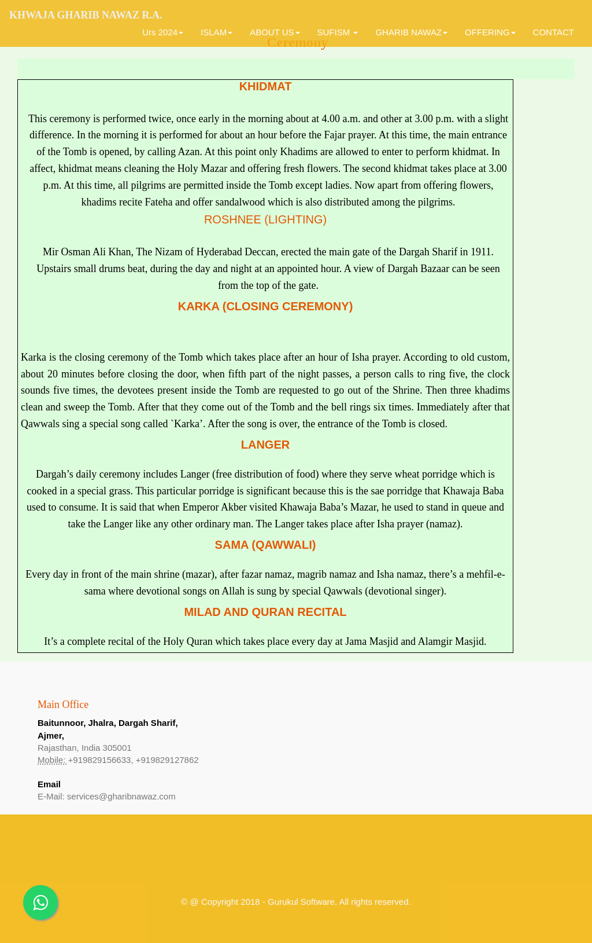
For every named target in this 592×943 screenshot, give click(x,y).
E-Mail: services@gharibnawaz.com (107, 796)
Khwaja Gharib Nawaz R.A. (85, 15)
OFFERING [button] (490, 32)
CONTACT (553, 32)
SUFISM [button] (337, 32)
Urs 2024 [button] (162, 32)
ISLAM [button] (216, 32)
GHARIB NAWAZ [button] (411, 32)
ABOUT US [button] (274, 32)
